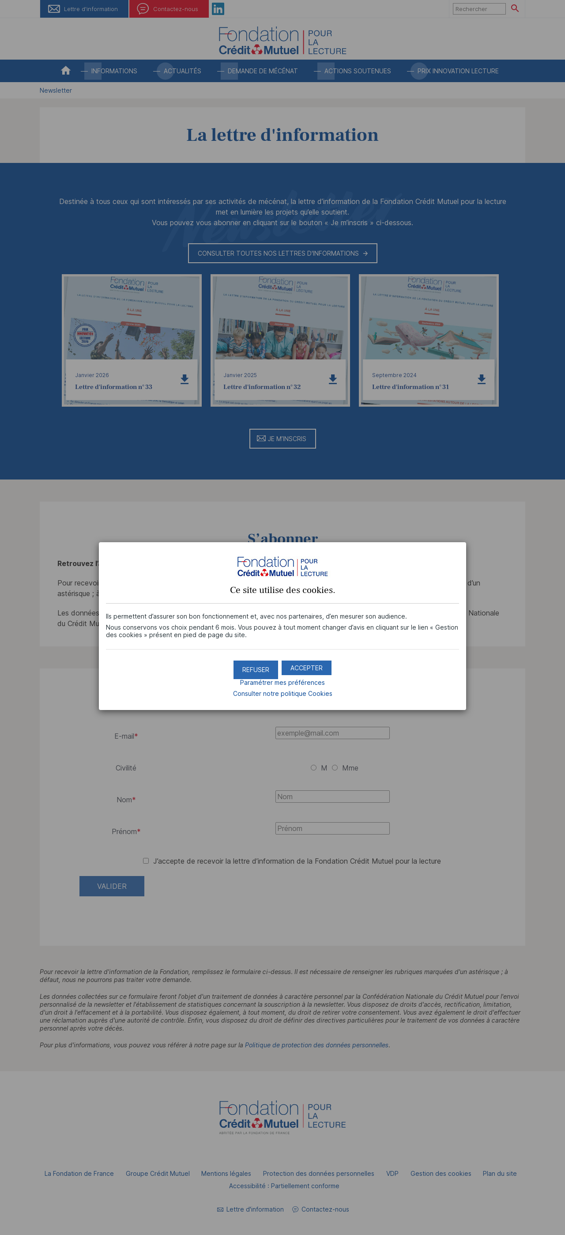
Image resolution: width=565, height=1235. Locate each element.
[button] (306, 664)
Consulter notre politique (282, 689)
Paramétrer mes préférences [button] (282, 678)
